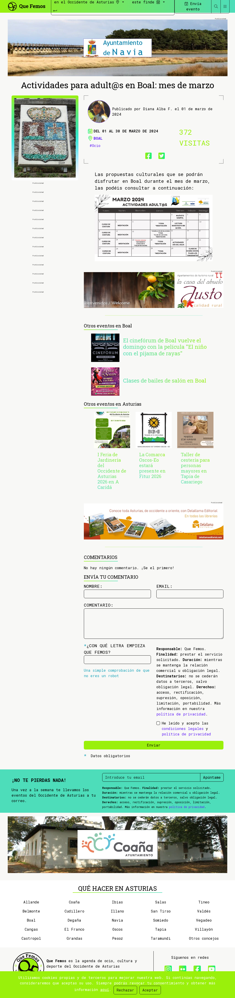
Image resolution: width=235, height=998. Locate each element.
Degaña (74, 920)
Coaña (74, 902)
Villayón (204, 929)
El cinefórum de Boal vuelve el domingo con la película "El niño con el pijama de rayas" (165, 347)
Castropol (31, 938)
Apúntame (212, 777)
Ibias (117, 902)
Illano (117, 911)
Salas (160, 902)
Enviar (153, 745)
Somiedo (160, 920)
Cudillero (74, 911)
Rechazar (125, 990)
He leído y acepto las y (186, 728)
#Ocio (95, 145)
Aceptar (150, 990)
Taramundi (161, 938)
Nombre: (93, 586)
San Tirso (161, 911)
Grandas (74, 938)
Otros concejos (204, 938)
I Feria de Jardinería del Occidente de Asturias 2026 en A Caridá (111, 470)
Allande (31, 902)
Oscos (117, 929)
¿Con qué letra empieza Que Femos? (114, 649)
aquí (104, 989)
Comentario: (98, 605)
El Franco (74, 929)
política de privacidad (181, 714)
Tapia (160, 929)
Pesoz (117, 938)
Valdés (204, 911)
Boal (98, 138)
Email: (164, 586)
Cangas (31, 929)
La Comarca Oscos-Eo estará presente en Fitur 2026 (152, 465)
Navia (117, 920)
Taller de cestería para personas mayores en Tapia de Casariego (195, 468)
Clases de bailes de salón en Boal (164, 380)
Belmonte (31, 911)
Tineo (203, 902)
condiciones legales (183, 728)
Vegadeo (204, 920)
